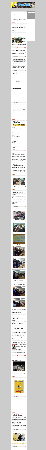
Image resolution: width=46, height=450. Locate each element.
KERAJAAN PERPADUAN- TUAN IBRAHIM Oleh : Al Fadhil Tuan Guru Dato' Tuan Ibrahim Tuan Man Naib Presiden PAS (19, 59)
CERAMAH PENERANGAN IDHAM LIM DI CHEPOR (19, 357)
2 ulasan (25, 102)
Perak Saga (14, 378)
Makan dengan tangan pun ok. (16, 176)
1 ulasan (25, 206)
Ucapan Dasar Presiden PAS (16, 104)
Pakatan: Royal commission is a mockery (18, 24)
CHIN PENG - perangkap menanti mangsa (18, 165)
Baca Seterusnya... (13, 22)
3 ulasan (25, 47)
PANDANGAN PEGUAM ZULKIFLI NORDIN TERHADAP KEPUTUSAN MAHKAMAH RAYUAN (19, 415)
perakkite (12, 324)
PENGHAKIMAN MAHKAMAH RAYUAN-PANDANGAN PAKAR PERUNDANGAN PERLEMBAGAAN (18, 192)
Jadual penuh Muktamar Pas (16, 122)
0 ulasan (25, 32)
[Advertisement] (23, 9)
